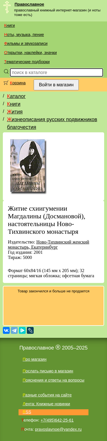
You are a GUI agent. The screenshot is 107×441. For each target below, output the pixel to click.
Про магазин (35, 359)
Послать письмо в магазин (48, 371)
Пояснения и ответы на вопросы (53, 380)
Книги (9, 25)
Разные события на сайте (47, 395)
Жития (15, 112)
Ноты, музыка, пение (24, 34)
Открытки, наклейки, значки (30, 52)
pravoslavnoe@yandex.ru (58, 429)
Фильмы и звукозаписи (25, 43)
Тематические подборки (27, 61)
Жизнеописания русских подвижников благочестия (52, 123)
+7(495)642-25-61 (57, 420)
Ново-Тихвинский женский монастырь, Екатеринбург (48, 245)
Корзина (18, 83)
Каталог (16, 96)
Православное (29, 4)
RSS (27, 412)
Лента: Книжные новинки (46, 404)
